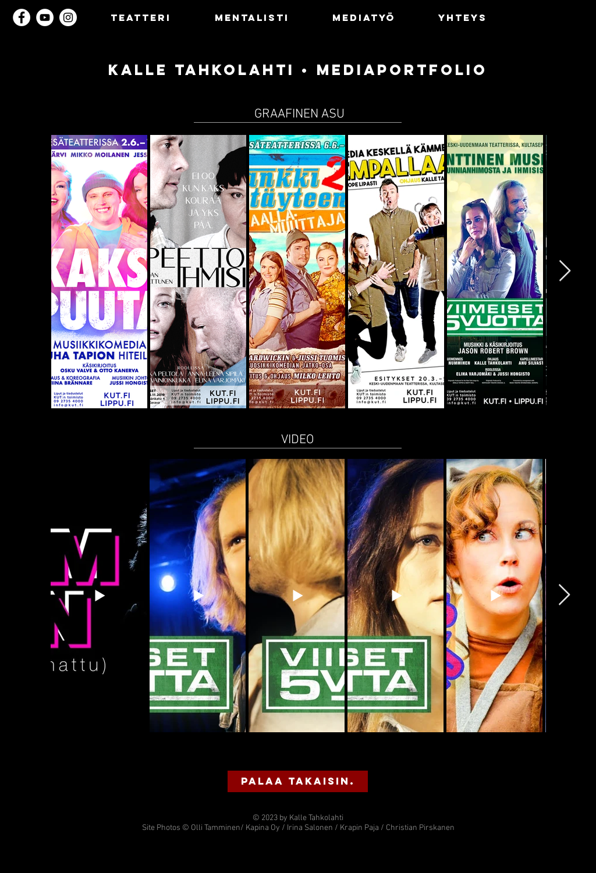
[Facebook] (21, 17)
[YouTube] (45, 17)
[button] (298, 781)
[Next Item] (565, 271)
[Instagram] (68, 17)
